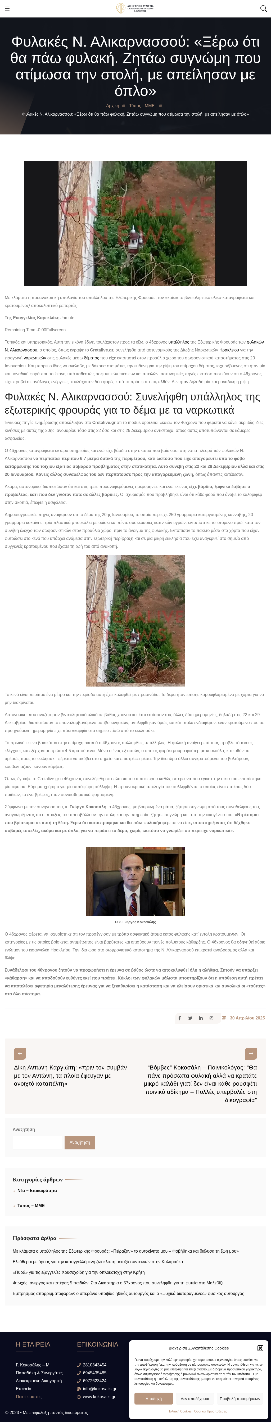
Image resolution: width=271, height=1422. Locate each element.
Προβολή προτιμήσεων (240, 1398)
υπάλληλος (178, 342)
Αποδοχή (154, 1398)
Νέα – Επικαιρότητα (37, 1190)
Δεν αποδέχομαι (195, 1398)
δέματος (91, 358)
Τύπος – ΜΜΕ (31, 1205)
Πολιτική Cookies (180, 1411)
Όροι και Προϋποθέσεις (210, 1411)
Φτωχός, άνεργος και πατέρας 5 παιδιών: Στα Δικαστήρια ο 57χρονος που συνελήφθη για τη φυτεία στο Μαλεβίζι (118, 1283)
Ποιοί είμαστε (28, 1396)
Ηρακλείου (229, 350)
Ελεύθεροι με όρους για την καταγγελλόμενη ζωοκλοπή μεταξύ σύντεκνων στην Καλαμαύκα (99, 1262)
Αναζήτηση (24, 1129)
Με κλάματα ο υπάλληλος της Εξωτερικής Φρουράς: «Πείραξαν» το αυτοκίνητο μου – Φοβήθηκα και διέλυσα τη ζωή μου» (126, 1251)
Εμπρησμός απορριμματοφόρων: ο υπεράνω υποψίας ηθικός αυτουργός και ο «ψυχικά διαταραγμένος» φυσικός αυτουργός (128, 1293)
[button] (260, 1348)
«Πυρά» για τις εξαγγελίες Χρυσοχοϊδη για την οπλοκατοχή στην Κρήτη (79, 1272)
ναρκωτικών (35, 358)
